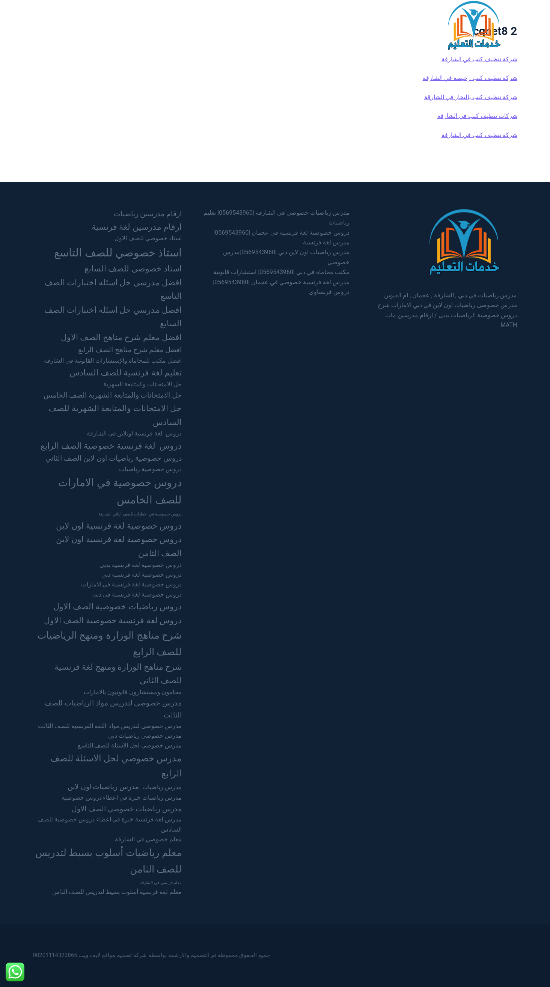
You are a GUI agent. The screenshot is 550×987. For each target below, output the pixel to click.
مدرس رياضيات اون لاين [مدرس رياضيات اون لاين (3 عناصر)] (103, 786)
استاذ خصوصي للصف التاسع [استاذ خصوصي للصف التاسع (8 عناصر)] (118, 252)
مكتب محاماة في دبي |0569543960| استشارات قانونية (281, 272)
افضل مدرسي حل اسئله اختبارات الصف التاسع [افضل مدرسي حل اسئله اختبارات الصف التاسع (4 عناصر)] (113, 289)
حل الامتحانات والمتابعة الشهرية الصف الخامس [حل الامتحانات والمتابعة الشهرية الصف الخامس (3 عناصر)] (113, 395)
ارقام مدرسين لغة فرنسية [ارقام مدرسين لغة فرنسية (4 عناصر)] (137, 227)
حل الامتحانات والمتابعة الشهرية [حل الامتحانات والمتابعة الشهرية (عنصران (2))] (142, 384)
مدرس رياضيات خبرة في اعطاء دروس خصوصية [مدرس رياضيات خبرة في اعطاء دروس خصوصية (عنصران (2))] (122, 797)
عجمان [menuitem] (244, 24)
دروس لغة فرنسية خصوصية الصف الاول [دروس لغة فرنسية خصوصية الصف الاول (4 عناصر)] (113, 620)
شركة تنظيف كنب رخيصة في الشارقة (470, 77)
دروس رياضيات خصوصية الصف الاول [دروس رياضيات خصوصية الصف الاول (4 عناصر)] (117, 606)
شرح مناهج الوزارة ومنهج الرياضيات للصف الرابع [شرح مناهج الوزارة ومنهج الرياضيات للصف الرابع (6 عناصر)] (109, 643)
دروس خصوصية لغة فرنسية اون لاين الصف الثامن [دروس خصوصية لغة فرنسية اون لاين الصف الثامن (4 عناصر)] (119, 546)
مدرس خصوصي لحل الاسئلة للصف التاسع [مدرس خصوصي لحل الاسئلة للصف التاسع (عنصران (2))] (130, 745)
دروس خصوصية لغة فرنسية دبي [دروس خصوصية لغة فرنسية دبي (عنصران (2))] (141, 574)
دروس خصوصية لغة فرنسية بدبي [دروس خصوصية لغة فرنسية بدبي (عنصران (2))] (140, 564)
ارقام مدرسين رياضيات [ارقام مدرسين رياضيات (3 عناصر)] (148, 213)
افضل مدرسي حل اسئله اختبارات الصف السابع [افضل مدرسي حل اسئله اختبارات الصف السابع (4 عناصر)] (113, 316)
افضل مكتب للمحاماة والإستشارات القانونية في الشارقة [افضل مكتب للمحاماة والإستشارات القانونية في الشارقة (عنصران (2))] (113, 360)
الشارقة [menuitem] (279, 24)
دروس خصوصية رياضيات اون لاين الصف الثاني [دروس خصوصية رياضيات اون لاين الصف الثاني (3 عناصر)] (113, 458)
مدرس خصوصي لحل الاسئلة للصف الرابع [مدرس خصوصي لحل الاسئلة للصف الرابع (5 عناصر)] (116, 766)
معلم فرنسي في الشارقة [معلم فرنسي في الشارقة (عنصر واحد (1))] (161, 882)
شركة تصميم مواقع (124, 955)
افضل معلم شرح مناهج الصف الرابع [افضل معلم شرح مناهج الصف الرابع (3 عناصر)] (130, 349)
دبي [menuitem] (310, 24)
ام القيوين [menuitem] (208, 24)
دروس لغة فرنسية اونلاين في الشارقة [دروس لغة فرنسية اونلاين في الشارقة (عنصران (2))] (134, 433)
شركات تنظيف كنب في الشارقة (477, 115)
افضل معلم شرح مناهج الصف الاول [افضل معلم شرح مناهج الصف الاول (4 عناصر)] (121, 337)
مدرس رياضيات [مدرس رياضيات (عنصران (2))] (162, 787)
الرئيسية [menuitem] (343, 24)
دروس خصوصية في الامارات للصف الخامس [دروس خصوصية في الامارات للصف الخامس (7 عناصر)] (120, 491)
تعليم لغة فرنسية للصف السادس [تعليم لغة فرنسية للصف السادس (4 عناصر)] (125, 372)
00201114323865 (55, 955)
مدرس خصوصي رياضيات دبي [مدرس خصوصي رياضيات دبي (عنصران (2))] (145, 735)
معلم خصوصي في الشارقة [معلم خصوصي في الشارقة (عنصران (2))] (148, 839)
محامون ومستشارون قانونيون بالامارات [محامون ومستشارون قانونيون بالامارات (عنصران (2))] (133, 692)
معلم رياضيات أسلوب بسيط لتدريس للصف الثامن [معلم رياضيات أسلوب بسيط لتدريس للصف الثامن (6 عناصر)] (108, 861)
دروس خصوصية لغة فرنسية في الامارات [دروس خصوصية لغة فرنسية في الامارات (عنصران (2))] (131, 584)
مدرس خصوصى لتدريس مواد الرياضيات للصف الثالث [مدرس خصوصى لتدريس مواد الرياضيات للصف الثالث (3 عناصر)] (113, 709)
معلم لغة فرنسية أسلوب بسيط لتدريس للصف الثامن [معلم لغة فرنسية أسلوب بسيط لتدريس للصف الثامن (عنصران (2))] (117, 891)
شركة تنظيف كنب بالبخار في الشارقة (470, 97)
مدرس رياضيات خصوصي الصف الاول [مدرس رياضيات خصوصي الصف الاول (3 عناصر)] (127, 809)
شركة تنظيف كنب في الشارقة (479, 59)
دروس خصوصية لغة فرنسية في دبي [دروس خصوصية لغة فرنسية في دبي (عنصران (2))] (137, 594)
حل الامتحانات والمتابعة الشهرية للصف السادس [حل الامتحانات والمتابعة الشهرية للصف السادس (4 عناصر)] (115, 415)
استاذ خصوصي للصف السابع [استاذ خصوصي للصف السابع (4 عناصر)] (133, 268)
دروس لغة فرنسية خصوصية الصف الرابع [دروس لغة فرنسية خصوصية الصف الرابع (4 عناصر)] (111, 446)
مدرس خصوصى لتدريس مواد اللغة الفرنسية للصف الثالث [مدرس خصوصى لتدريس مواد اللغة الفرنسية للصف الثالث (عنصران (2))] (110, 725)
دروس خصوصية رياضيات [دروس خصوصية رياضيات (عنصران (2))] (150, 469)
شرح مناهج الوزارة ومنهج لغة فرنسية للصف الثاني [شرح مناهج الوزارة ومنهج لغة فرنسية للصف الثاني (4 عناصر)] (118, 674)
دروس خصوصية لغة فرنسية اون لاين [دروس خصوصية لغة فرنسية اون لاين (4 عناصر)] (119, 525)
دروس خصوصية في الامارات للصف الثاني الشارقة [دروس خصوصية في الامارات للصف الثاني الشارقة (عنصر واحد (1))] (140, 514)
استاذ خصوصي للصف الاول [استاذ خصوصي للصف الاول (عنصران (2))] (148, 238)
